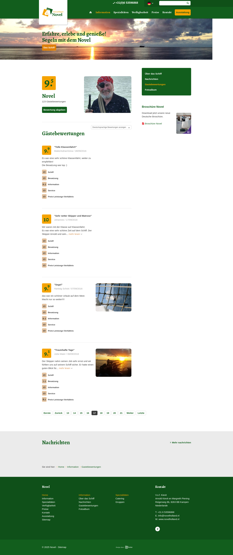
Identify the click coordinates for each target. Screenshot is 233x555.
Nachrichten (151, 79)
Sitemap (46, 519)
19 (108, 413)
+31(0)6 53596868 (125, 2)
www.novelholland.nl (169, 519)
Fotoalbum (151, 89)
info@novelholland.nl (169, 515)
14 (74, 413)
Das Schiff (49, 47)
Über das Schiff (153, 73)
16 (87, 413)
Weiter (130, 413)
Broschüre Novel (153, 123)
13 (67, 413)
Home (45, 495)
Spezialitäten (121, 12)
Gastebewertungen (155, 84)
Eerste (47, 413)
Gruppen (120, 502)
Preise (155, 12)
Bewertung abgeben (54, 109)
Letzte (141, 413)
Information (103, 12)
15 (81, 413)
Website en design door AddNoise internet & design (124, 547)
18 (101, 413)
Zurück (58, 413)
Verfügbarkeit (140, 12)
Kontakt (167, 12)
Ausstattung (182, 12)
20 (114, 413)
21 (121, 413)
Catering (120, 498)
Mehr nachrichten (180, 442)
